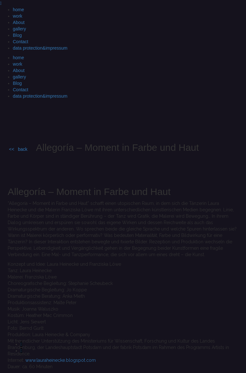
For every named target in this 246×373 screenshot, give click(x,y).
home (18, 9)
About (19, 22)
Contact (20, 41)
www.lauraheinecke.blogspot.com (60, 360)
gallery (19, 28)
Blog (17, 35)
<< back (18, 149)
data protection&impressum (40, 48)
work (17, 16)
